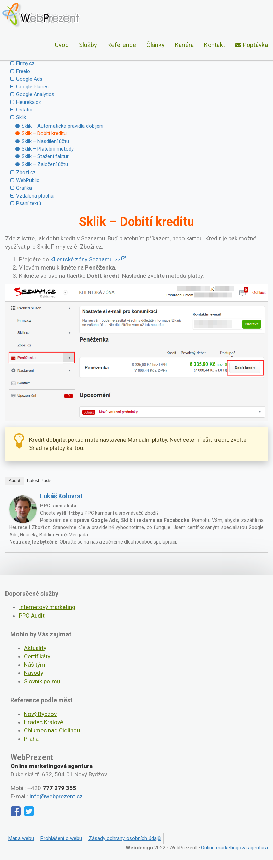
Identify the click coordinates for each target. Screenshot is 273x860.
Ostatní (24, 110)
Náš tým (34, 664)
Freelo (23, 71)
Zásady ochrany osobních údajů (124, 838)
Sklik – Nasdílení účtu (45, 141)
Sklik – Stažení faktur (45, 156)
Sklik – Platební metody (48, 149)
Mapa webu (21, 838)
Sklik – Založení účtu (45, 164)
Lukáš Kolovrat (61, 496)
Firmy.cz (25, 63)
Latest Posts (39, 480)
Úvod (62, 44)
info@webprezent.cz (56, 796)
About (14, 480)
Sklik (21, 117)
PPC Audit (32, 615)
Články (155, 44)
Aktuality (35, 648)
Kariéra (184, 44)
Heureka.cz (28, 102)
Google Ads (29, 79)
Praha (31, 738)
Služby (88, 44)
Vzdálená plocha (35, 196)
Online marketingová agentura (234, 848)
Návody (33, 672)
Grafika (24, 188)
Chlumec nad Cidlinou (52, 730)
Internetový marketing (47, 607)
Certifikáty (37, 656)
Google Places (32, 87)
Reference (121, 44)
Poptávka (251, 44)
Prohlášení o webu (61, 838)
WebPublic (27, 180)
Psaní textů (28, 203)
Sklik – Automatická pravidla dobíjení (62, 126)
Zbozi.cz (26, 172)
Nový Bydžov (40, 713)
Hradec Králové (43, 722)
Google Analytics (35, 94)
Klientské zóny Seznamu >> (85, 259)
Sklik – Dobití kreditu (44, 133)
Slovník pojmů (42, 681)
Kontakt (214, 44)
